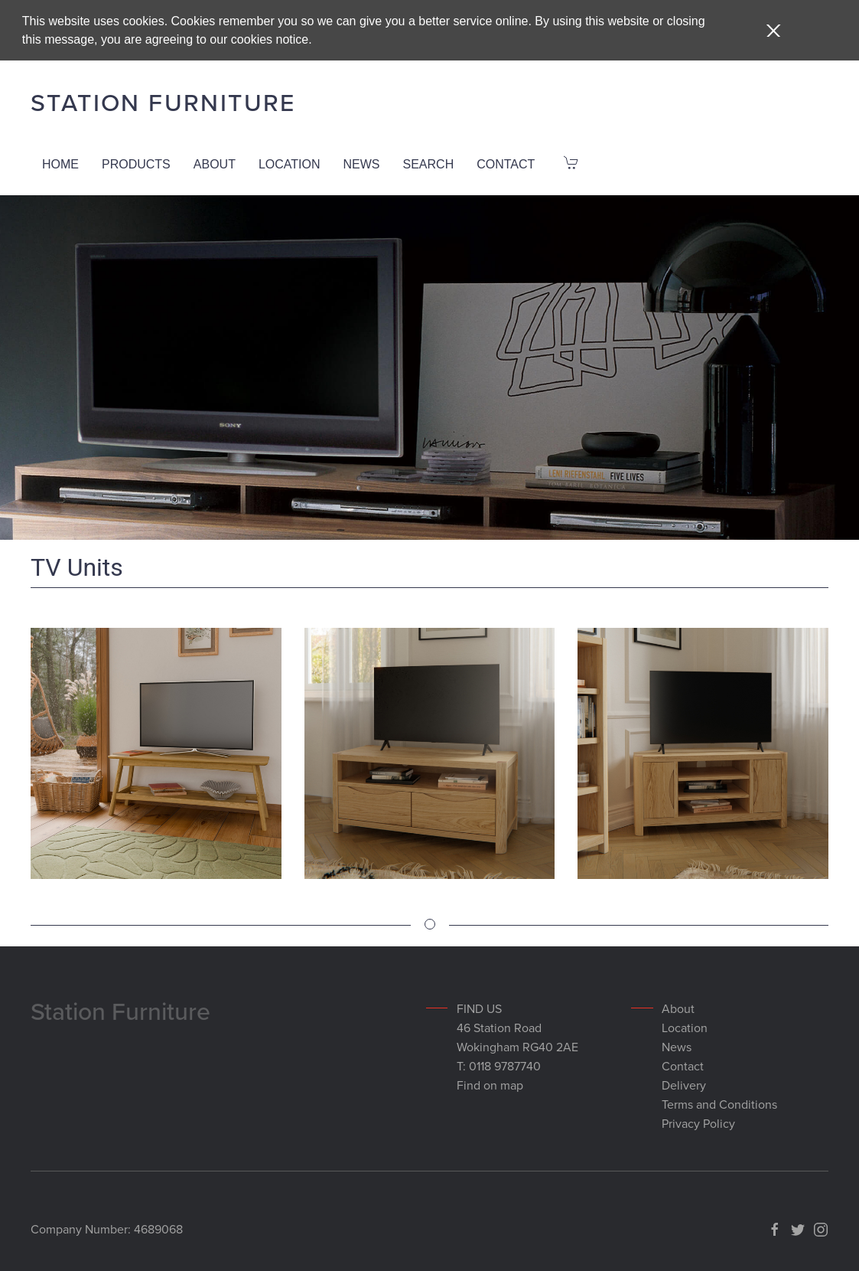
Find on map (490, 1083)
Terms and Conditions (719, 1102)
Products (136, 162)
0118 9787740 (505, 1064)
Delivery (684, 1083)
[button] (773, 31)
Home (60, 162)
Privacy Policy (698, 1121)
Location (289, 162)
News (361, 162)
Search (428, 162)
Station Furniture (163, 101)
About (215, 162)
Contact (506, 162)
